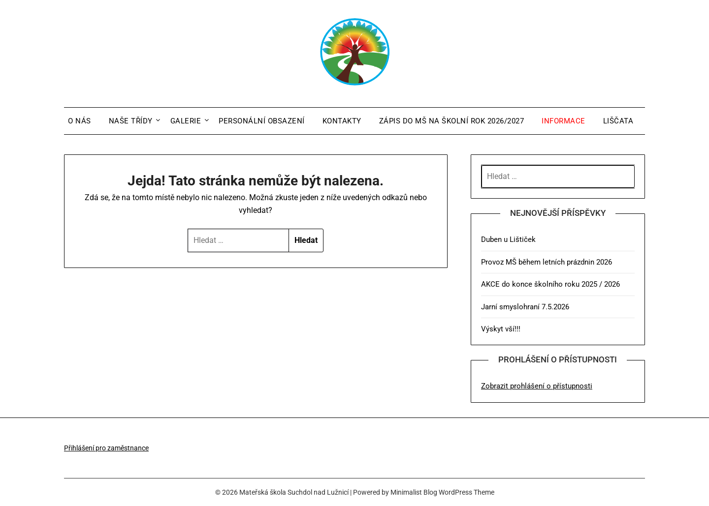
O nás (79, 121)
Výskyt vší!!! (500, 329)
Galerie (185, 121)
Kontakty (341, 121)
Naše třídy (131, 121)
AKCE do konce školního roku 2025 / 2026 (550, 284)
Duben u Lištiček (508, 239)
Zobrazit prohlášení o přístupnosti (536, 386)
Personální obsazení (262, 121)
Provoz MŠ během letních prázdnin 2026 (546, 262)
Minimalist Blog (413, 492)
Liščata (618, 121)
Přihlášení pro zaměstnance (106, 448)
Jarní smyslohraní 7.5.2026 (525, 306)
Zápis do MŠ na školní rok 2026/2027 (451, 121)
